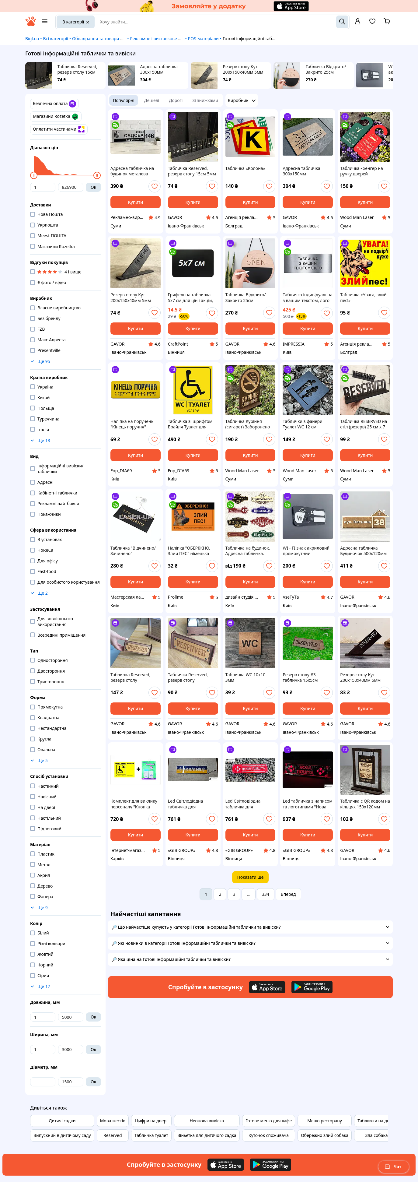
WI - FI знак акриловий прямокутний (306, 550)
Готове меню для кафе (269, 1121)
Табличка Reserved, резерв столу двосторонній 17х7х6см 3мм (134, 677)
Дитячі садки (62, 1121)
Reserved (112, 1135)
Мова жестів (112, 1121)
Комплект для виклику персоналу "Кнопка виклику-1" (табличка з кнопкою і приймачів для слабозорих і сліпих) (134, 803)
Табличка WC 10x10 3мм (245, 677)
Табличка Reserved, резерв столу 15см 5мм (77, 69)
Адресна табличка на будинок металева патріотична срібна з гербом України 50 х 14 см (134, 171)
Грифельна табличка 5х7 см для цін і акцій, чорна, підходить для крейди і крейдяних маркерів (190, 297)
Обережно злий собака (324, 1135)
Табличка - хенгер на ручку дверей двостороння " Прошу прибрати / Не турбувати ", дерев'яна (363, 171)
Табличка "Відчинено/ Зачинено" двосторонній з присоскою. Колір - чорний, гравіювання (133, 550)
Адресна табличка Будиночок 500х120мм (363, 550)
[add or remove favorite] (154, 186)
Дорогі (176, 100)
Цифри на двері (151, 1121)
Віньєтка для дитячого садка (206, 1135)
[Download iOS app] (267, 987)
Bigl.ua (32, 38)
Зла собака (376, 1135)
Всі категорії (55, 38)
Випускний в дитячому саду (62, 1135)
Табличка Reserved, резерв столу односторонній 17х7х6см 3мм (188, 677)
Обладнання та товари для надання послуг (116, 38)
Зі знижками (205, 100)
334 (265, 894)
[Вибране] (372, 23)
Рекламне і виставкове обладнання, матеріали (178, 38)
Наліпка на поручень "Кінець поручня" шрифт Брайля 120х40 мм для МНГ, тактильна (134, 424)
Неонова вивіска (207, 1121)
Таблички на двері (376, 1121)
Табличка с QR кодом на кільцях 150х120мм (365, 803)
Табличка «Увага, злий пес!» (363, 297)
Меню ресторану (324, 1121)
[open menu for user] (358, 22)
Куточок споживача (269, 1135)
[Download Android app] (312, 987)
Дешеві (151, 100)
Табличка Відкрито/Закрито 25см (326, 69)
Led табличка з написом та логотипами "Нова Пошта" (308, 803)
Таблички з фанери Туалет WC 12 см (302, 424)
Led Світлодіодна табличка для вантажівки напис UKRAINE (186, 803)
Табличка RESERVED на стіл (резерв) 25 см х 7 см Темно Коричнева (363, 424)
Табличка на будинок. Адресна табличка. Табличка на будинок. (247, 550)
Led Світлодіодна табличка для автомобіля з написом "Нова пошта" (248, 803)
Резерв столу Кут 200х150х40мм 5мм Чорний (243, 69)
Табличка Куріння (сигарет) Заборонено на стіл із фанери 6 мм (248, 424)
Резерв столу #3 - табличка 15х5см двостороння (300, 677)
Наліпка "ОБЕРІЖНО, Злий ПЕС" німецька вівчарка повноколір (189, 550)
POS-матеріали (203, 38)
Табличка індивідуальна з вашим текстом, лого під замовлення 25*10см (308, 297)
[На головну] (30, 24)
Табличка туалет (151, 1135)
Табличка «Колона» (245, 168)
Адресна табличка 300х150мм (159, 69)
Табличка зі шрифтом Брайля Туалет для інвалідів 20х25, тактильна (190, 424)
